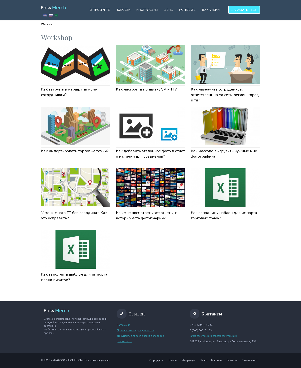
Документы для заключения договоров (140, 336)
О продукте (100, 10)
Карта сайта (123, 325)
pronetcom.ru (124, 341)
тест (244, 10)
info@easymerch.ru (201, 336)
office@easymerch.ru (225, 336)
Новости (123, 10)
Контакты (187, 10)
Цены (168, 10)
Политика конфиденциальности (135, 330)
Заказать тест (250, 360)
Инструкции (147, 10)
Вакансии (211, 10)
